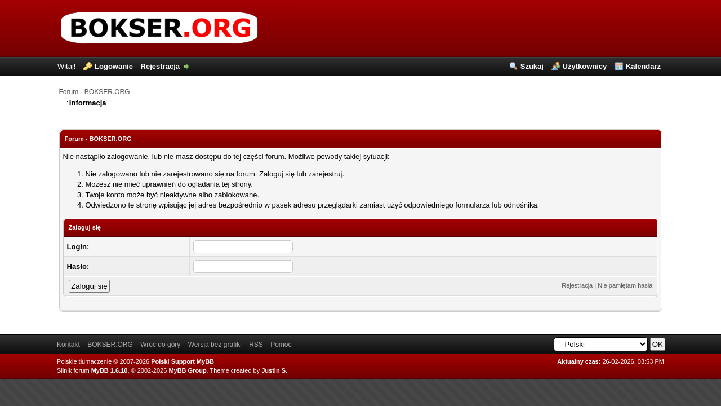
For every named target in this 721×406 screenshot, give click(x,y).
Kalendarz (643, 66)
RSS (256, 344)
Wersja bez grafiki (215, 344)
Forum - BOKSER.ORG (94, 92)
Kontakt (68, 344)
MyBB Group (187, 370)
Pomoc (280, 344)
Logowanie (114, 66)
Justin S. (274, 370)
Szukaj (532, 66)
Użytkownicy (585, 66)
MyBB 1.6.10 (109, 370)
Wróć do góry (160, 344)
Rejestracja (160, 66)
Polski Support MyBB (182, 361)
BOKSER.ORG (110, 344)
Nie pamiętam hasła (625, 285)
